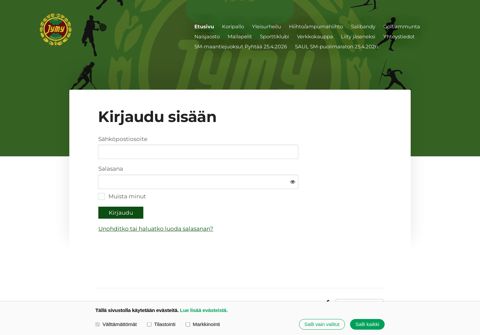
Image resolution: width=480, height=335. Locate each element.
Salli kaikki (367, 324)
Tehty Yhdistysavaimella (359, 282)
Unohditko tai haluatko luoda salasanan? (223, 207)
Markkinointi (203, 324)
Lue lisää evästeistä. (204, 310)
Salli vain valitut (321, 324)
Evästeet (308, 282)
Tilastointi (161, 324)
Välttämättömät (116, 324)
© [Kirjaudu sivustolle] (99, 283)
